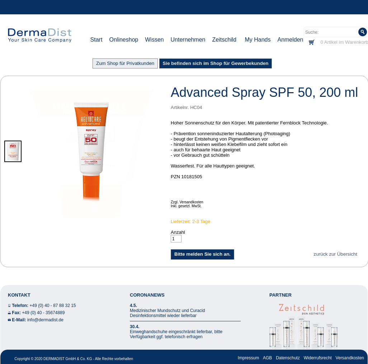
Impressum (248, 357)
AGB (267, 357)
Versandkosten (350, 357)
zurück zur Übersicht (335, 254)
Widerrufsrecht (318, 357)
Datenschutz (288, 357)
